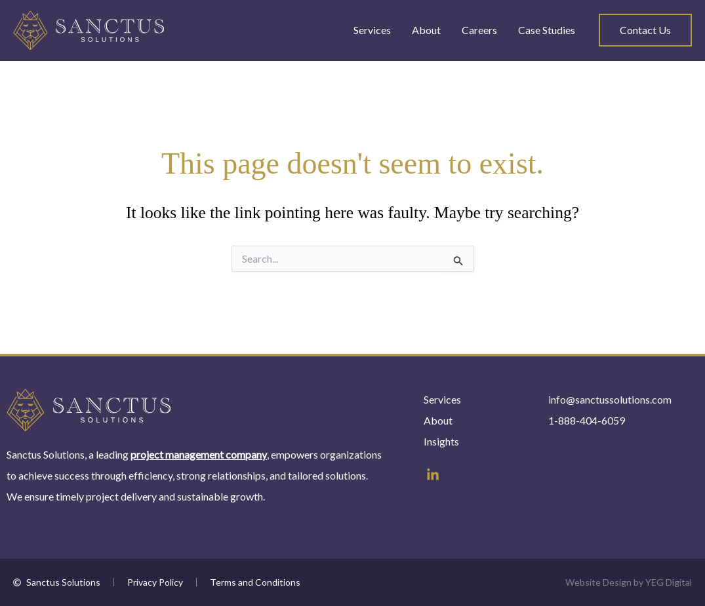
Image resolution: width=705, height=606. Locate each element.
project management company (199, 454)
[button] (645, 30)
